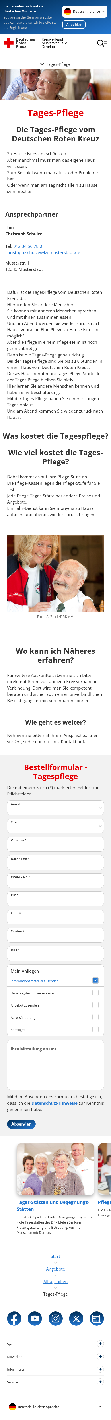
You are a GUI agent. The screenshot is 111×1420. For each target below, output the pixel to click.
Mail (15, 950)
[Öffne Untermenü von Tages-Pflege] (55, 57)
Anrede (16, 804)
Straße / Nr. (20, 877)
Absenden (21, 1124)
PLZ (14, 895)
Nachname (20, 859)
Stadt (16, 913)
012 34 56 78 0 (27, 246)
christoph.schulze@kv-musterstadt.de (42, 252)
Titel (14, 822)
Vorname (18, 840)
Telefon (17, 931)
